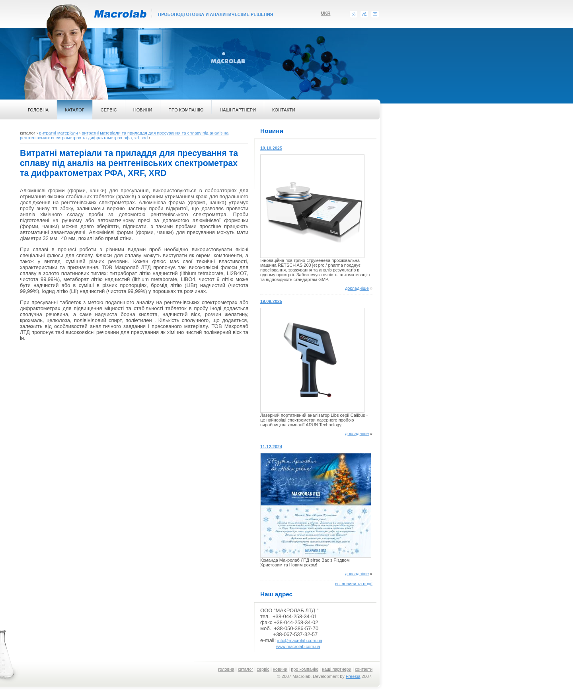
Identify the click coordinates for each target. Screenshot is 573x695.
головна (226, 669)
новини (280, 669)
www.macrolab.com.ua (298, 646)
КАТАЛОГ (74, 109)
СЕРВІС (109, 109)
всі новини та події (353, 583)
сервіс (263, 669)
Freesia (353, 676)
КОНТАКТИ (283, 109)
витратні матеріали (58, 133)
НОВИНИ (142, 109)
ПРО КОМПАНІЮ (185, 109)
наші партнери (336, 669)
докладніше (357, 288)
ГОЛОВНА (38, 109)
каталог (245, 669)
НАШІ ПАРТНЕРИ (238, 109)
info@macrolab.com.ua (299, 640)
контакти (363, 669)
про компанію (304, 669)
